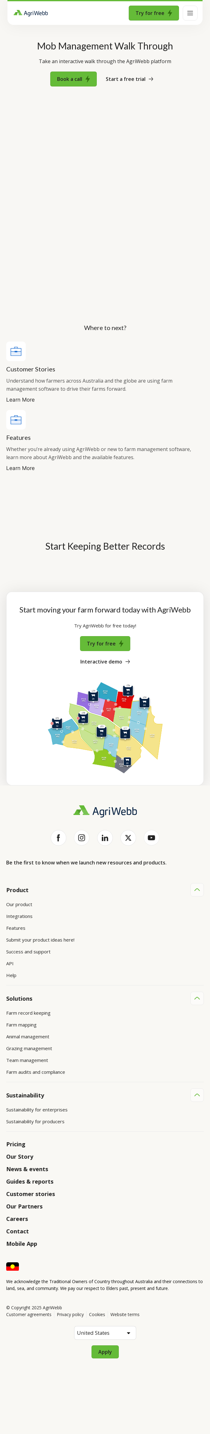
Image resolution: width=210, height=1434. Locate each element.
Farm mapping (21, 1025)
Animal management (27, 1036)
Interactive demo (105, 661)
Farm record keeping (28, 1013)
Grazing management (29, 1048)
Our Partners (24, 1206)
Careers (17, 1218)
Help (11, 975)
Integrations (19, 916)
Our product (19, 904)
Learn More (20, 400)
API (10, 963)
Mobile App (21, 1243)
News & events (27, 1169)
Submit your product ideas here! (40, 940)
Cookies (97, 1314)
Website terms (125, 1314)
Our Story (19, 1156)
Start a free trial (129, 79)
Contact (17, 1231)
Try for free (154, 13)
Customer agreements (28, 1314)
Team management (27, 1060)
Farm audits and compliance (35, 1072)
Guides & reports (29, 1181)
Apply (105, 1351)
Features (15, 928)
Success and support (28, 951)
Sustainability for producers (35, 1121)
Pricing (15, 1144)
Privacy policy (70, 1314)
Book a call (73, 79)
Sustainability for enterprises (37, 1109)
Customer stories (30, 1194)
